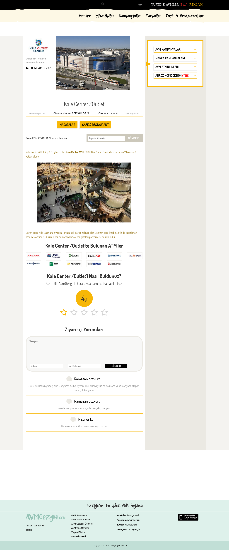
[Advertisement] (175, 138)
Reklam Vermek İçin (35, 525)
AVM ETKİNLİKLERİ (167, 67)
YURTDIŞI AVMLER (169, 4)
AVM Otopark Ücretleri (82, 524)
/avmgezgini (133, 515)
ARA (140, 4)
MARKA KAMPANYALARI (170, 58)
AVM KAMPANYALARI (168, 49)
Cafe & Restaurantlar (184, 16)
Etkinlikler (105, 16)
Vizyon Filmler (78, 532)
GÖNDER (133, 138)
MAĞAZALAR (67, 125)
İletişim (29, 530)
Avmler (85, 16)
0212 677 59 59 (80, 113)
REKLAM (195, 4)
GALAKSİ (134, 546)
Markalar (153, 16)
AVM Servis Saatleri (80, 519)
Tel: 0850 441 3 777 (38, 68)
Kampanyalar (130, 16)
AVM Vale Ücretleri (80, 528)
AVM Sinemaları (79, 515)
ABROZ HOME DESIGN (172, 75)
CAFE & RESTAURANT (95, 125)
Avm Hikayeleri (78, 536)
